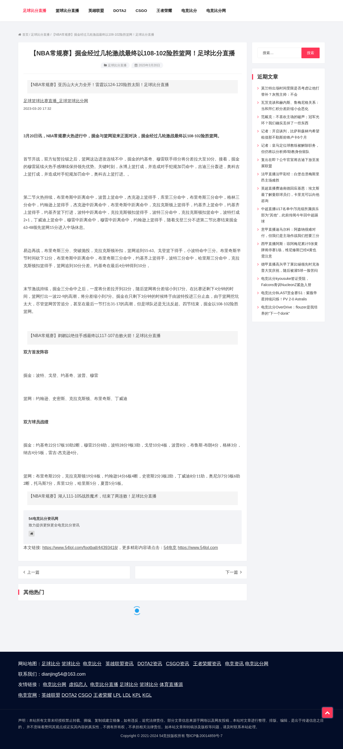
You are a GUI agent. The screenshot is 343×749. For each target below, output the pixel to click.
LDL (127, 695)
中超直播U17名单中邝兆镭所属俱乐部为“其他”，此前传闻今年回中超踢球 (290, 215)
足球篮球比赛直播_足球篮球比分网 (55, 101)
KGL (147, 695)
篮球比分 (71, 663)
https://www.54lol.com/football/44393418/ (80, 547)
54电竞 (170, 547)
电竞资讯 (234, 663)
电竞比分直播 (104, 684)
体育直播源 (171, 684)
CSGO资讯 (177, 663)
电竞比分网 (256, 663)
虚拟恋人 (78, 684)
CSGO (85, 695)
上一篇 (31, 572)
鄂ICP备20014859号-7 (204, 736)
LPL (117, 695)
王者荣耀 (102, 695)
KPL (137, 695)
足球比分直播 (117, 65)
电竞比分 (92, 663)
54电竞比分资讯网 (43, 518)
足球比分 (51, 663)
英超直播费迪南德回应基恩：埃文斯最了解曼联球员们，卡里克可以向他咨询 (290, 194)
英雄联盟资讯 (119, 663)
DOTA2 (69, 695)
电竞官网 (27, 695)
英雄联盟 (51, 695)
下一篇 (234, 572)
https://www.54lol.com (198, 547)
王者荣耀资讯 (207, 663)
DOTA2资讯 (149, 663)
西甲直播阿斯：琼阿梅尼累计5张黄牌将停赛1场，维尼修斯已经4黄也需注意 (289, 250)
